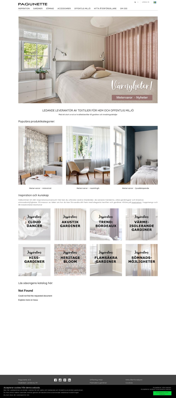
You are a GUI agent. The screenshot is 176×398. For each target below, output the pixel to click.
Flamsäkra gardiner (98, 383)
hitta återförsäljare (105, 8)
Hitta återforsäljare (134, 380)
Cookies (129, 383)
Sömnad (50, 8)
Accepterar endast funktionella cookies (156, 389)
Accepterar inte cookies (162, 387)
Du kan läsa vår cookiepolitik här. (17, 395)
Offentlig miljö (82, 8)
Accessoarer (64, 8)
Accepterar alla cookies (162, 393)
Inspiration (24, 8)
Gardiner (38, 8)
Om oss (123, 8)
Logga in (145, 2)
